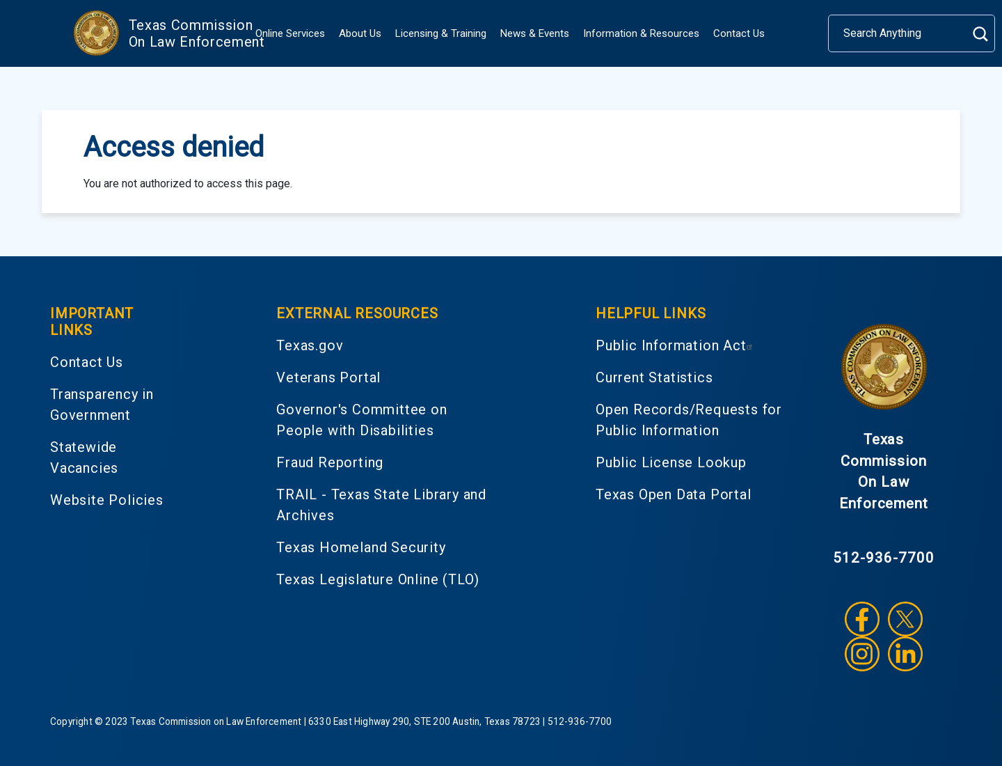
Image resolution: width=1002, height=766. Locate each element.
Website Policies (107, 500)
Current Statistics (654, 377)
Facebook (862, 619)
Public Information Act (676, 345)
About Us (360, 33)
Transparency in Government (102, 404)
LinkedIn (905, 653)
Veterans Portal (328, 377)
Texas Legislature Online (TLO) (377, 579)
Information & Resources (641, 33)
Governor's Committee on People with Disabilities (361, 420)
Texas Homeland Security (360, 547)
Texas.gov (309, 345)
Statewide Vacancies (84, 457)
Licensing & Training (440, 33)
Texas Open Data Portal (674, 494)
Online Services (290, 33)
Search (980, 33)
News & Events (534, 33)
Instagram (862, 653)
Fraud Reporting (329, 462)
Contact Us (739, 33)
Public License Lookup (671, 462)
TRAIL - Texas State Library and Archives (381, 505)
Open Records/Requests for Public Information (689, 420)
